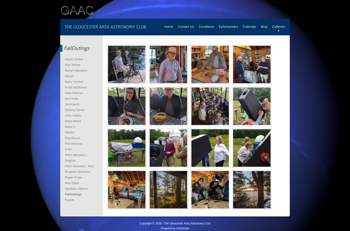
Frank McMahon (76, 87)
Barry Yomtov (74, 81)
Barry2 (69, 76)
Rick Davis (72, 183)
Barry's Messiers (76, 70)
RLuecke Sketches (77, 172)
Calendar (249, 27)
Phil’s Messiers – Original (76, 157)
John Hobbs (73, 115)
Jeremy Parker (75, 110)
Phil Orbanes (73, 143)
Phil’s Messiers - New (79, 166)
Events (69, 200)
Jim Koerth (72, 104)
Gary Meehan (74, 93)
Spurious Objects (76, 188)
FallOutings (73, 194)
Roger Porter (73, 177)
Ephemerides (228, 27)
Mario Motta (73, 121)
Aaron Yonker (74, 59)
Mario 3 (70, 127)
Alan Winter (73, 65)
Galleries (278, 27)
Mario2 (69, 132)
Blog (264, 27)
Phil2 (68, 149)
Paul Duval (72, 138)
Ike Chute (71, 98)
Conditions (206, 27)
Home (168, 27)
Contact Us (186, 27)
